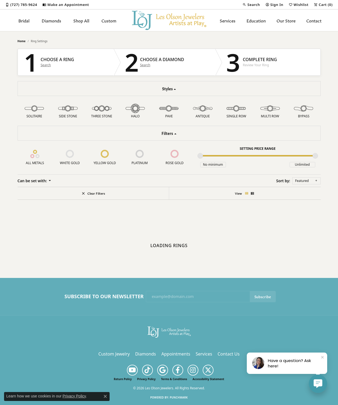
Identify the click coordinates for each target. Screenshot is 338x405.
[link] (21, 4)
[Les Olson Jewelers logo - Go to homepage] (169, 20)
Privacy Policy (146, 379)
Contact (313, 20)
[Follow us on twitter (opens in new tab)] (208, 370)
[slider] (200, 155)
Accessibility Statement (208, 379)
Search (46, 65)
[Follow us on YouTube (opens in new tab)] (132, 370)
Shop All (81, 20)
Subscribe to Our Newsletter (103, 297)
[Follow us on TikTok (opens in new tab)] (147, 370)
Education (256, 20)
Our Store (286, 20)
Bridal (23, 20)
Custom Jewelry (114, 354)
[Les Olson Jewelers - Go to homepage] (169, 331)
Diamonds (51, 20)
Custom (108, 20)
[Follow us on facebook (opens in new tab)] (177, 370)
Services (227, 20)
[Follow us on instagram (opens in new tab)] (193, 370)
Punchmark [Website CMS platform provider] (179, 397)
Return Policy (123, 379)
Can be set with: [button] (33, 180)
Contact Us (228, 354)
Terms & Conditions (174, 379)
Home (22, 41)
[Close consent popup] (105, 396)
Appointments (175, 354)
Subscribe (262, 296)
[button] (251, 4)
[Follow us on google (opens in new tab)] (162, 370)
